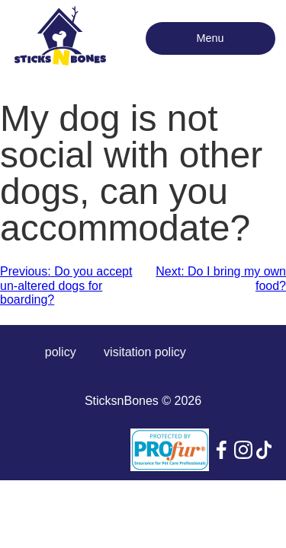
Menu (210, 38)
